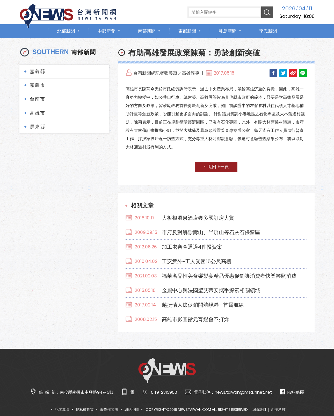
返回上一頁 (218, 167)
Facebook (273, 73)
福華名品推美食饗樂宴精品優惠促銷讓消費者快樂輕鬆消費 (229, 275)
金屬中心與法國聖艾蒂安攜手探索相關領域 (211, 290)
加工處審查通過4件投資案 (192, 246)
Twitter (283, 73)
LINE (303, 73)
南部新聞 (147, 31)
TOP (321, 397)
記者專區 (62, 409)
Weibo (293, 73)
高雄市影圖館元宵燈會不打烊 (195, 319)
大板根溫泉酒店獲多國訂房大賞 (198, 217)
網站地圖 (131, 409)
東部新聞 (187, 31)
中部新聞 (106, 31)
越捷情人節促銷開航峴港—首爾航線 (203, 305)
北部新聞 (66, 31)
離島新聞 (227, 31)
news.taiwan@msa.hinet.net (243, 392)
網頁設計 (259, 409)
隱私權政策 (85, 409)
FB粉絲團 (292, 392)
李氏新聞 (268, 31)
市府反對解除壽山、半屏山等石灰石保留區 (211, 232)
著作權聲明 (109, 409)
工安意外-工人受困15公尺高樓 (196, 261)
